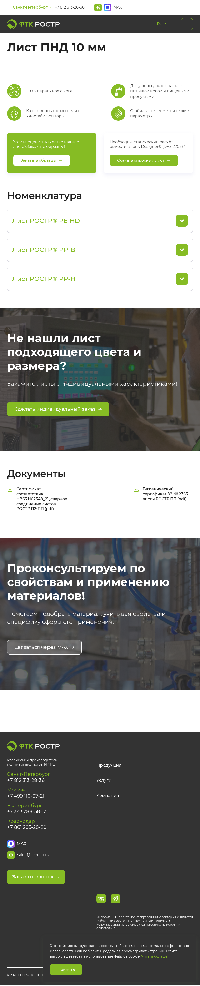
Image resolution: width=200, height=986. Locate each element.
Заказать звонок (36, 878)
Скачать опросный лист (143, 160)
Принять (66, 969)
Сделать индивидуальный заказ (58, 409)
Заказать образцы (41, 160)
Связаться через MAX (44, 647)
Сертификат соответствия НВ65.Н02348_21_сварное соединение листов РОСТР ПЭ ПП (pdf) (37, 499)
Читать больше (154, 956)
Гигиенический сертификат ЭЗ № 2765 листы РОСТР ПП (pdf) (160, 494)
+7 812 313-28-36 (70, 7)
